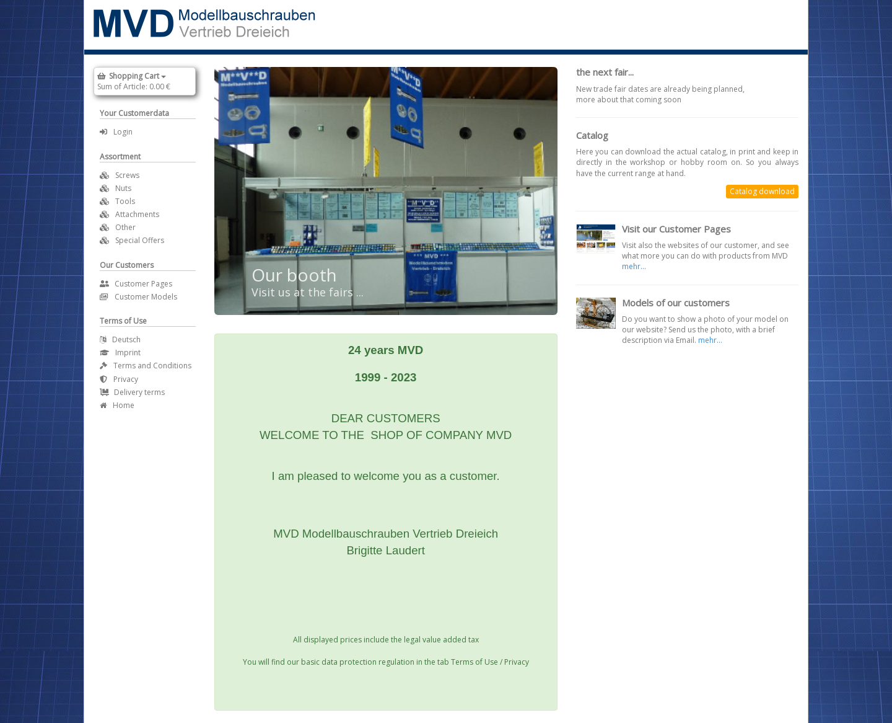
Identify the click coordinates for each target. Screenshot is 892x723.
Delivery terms (132, 392)
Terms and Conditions (145, 365)
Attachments (137, 214)
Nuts (123, 188)
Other (125, 227)
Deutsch (120, 339)
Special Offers (139, 240)
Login (116, 131)
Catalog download (762, 191)
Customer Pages (136, 283)
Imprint (120, 352)
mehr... (634, 266)
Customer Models (138, 296)
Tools (125, 201)
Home (117, 405)
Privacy (119, 379)
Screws (127, 175)
